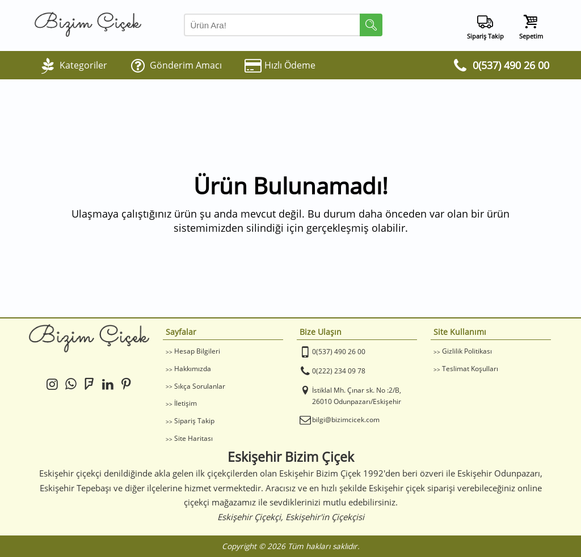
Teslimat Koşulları (470, 368)
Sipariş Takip (194, 421)
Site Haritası (193, 438)
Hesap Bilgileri (197, 351)
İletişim (185, 403)
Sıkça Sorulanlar (199, 386)
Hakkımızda (192, 368)
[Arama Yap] (283, 25)
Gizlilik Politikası (467, 351)
